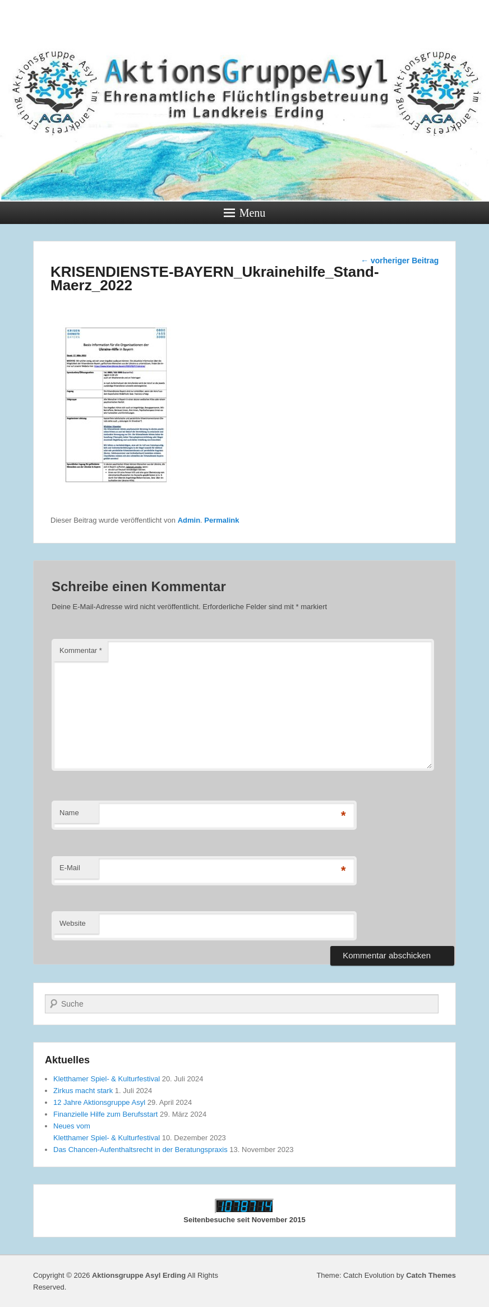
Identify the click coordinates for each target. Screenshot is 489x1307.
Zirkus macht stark (83, 1090)
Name (69, 812)
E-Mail (69, 867)
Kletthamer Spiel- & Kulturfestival (106, 1079)
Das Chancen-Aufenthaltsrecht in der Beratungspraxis (140, 1149)
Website (72, 923)
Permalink (221, 520)
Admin (189, 520)
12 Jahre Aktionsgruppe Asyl (99, 1102)
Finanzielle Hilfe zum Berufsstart (105, 1114)
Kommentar (80, 650)
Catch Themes (431, 1275)
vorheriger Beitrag (400, 260)
